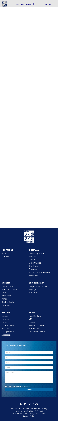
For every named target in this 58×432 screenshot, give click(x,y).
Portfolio (33, 292)
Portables (6, 305)
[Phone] (29, 367)
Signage (32, 289)
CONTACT (20, 4)
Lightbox (5, 328)
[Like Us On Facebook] (33, 404)
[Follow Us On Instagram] (25, 404)
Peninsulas (6, 295)
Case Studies (35, 263)
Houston (5, 253)
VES (30, 319)
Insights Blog (35, 316)
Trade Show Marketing (39, 272)
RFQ (11, 4)
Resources (34, 275)
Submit (29, 390)
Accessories (7, 335)
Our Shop (33, 266)
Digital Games (8, 286)
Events (32, 322)
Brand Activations (10, 289)
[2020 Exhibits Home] (29, 236)
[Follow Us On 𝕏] (29, 404)
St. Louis (5, 256)
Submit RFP (34, 328)
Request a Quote (37, 325)
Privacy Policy (29, 416)
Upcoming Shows (37, 331)
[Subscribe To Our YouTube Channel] (37, 404)
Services (33, 269)
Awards (32, 256)
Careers (32, 259)
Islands (5, 292)
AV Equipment (8, 331)
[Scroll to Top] (29, 224)
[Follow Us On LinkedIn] (21, 404)
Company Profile (37, 253)
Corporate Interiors (38, 286)
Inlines (4, 299)
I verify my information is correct (19, 386)
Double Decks (8, 302)
